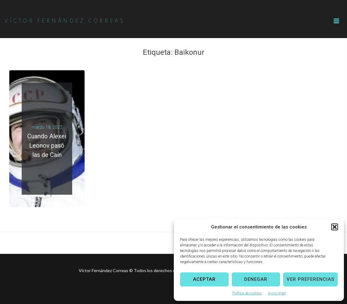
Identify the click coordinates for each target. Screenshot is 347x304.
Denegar (255, 279)
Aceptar (204, 279)
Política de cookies (247, 293)
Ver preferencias (310, 279)
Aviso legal (277, 293)
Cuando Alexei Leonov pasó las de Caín (46, 145)
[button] (335, 227)
